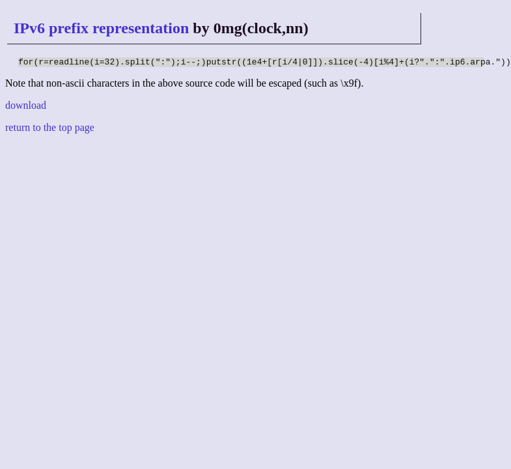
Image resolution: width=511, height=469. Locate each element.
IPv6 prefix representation (101, 28)
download (25, 107)
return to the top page (49, 129)
